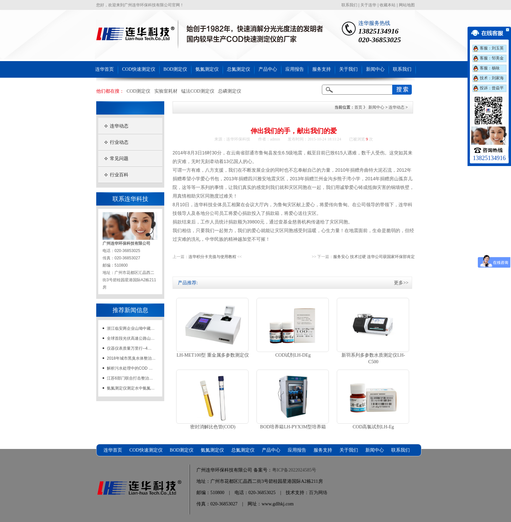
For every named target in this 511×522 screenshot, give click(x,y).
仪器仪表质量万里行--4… (129, 348)
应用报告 (294, 69)
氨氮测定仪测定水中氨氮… (131, 388)
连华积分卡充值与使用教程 (212, 256)
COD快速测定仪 (138, 69)
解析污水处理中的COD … (130, 368)
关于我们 (348, 69)
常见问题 (119, 158)
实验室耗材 (166, 91)
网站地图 (407, 5)
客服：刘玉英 (492, 48)
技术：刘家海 (492, 78)
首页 (358, 107)
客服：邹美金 (492, 58)
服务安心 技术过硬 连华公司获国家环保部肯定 (374, 256)
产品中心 (267, 69)
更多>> (401, 282)
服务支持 (321, 69)
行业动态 (119, 142)
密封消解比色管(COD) (213, 426)
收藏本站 (388, 5)
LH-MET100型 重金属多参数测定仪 (213, 355)
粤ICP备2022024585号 (294, 470)
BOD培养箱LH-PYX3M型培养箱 (293, 426)
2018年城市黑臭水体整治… (131, 358)
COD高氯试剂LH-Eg (373, 426)
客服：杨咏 (490, 68)
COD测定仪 (139, 91)
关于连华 (368, 5)
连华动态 (119, 126)
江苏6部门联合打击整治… (130, 378)
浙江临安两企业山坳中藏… (131, 328)
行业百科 (119, 174)
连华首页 (104, 69)
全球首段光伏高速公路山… (131, 338)
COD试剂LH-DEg (293, 355)
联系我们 (349, 5)
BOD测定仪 (175, 69)
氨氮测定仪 (207, 69)
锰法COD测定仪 (197, 91)
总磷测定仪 (229, 91)
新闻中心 (375, 69)
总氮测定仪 (238, 69)
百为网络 (318, 492)
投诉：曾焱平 (492, 88)
